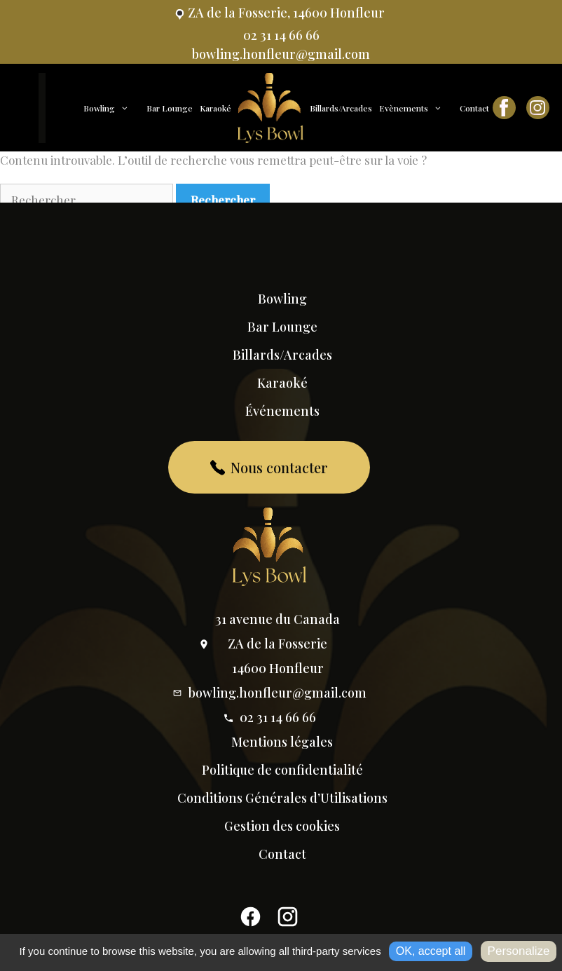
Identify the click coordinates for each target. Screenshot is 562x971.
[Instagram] (287, 920)
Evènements (417, 108)
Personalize (519, 951)
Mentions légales (282, 741)
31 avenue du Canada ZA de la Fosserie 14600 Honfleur (269, 644)
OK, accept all (431, 951)
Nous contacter (269, 467)
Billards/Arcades (341, 108)
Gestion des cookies (282, 825)
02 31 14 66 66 (269, 717)
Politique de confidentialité (282, 769)
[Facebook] (250, 920)
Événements (282, 410)
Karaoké (215, 108)
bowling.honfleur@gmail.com (269, 692)
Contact (474, 108)
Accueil (63, 109)
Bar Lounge (169, 108)
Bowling (113, 108)
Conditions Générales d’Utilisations (282, 797)
